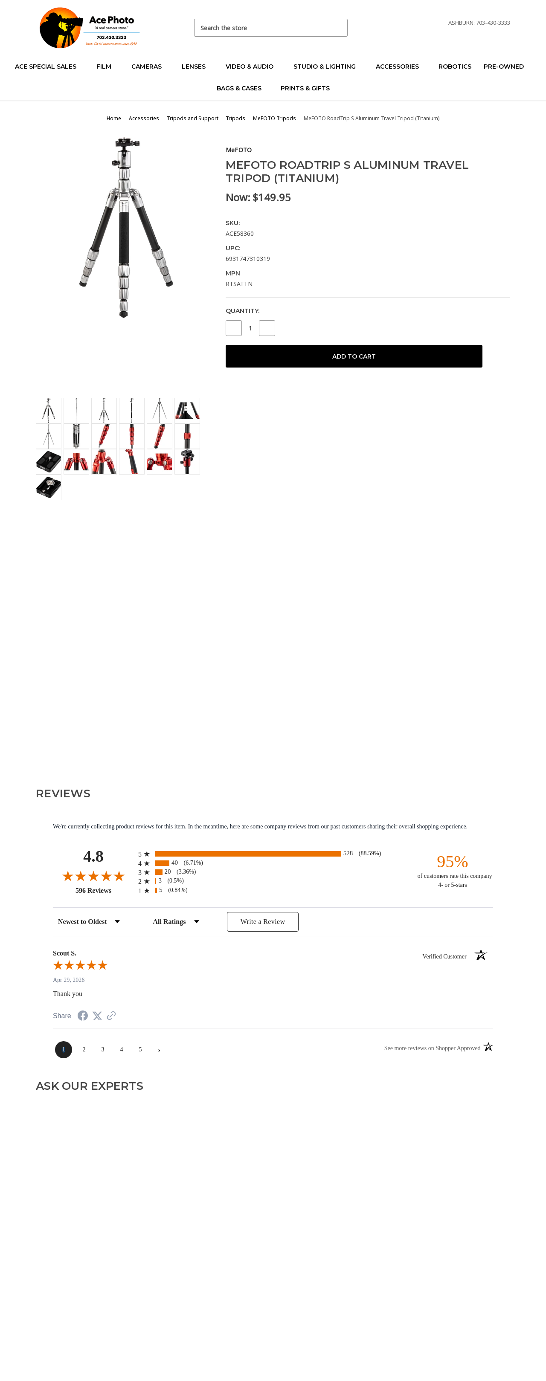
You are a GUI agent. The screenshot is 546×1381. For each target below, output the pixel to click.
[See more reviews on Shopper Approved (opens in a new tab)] (111, 1016)
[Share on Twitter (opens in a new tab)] (97, 1016)
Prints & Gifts (305, 88)
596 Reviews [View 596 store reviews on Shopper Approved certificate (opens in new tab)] (105, 890)
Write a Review (263, 921)
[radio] (273, 854)
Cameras (150, 66)
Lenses (197, 66)
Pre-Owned (507, 66)
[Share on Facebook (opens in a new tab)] (83, 1017)
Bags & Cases (243, 88)
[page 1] (63, 1049)
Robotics (455, 66)
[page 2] (84, 1050)
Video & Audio (253, 66)
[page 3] (103, 1050)
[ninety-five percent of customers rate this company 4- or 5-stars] (452, 870)
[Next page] (159, 1050)
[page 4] (121, 1050)
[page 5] (140, 1050)
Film (107, 66)
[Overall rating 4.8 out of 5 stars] (93, 875)
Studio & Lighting (328, 66)
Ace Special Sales (49, 66)
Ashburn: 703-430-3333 (479, 22)
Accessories (401, 66)
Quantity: (242, 311)
